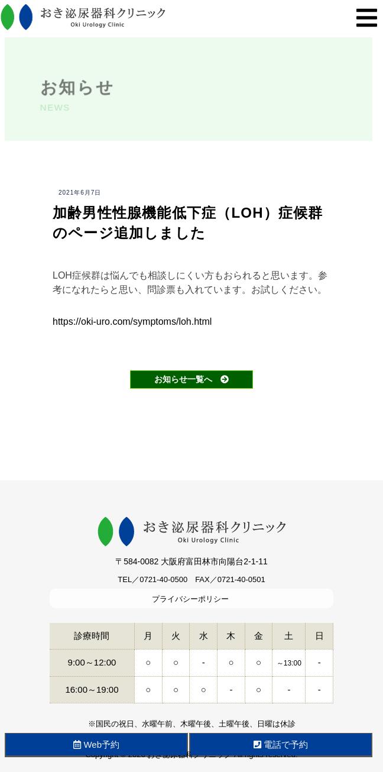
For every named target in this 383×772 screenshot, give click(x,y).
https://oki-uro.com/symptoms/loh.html (132, 321)
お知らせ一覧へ (191, 379)
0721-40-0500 (163, 579)
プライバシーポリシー (190, 599)
